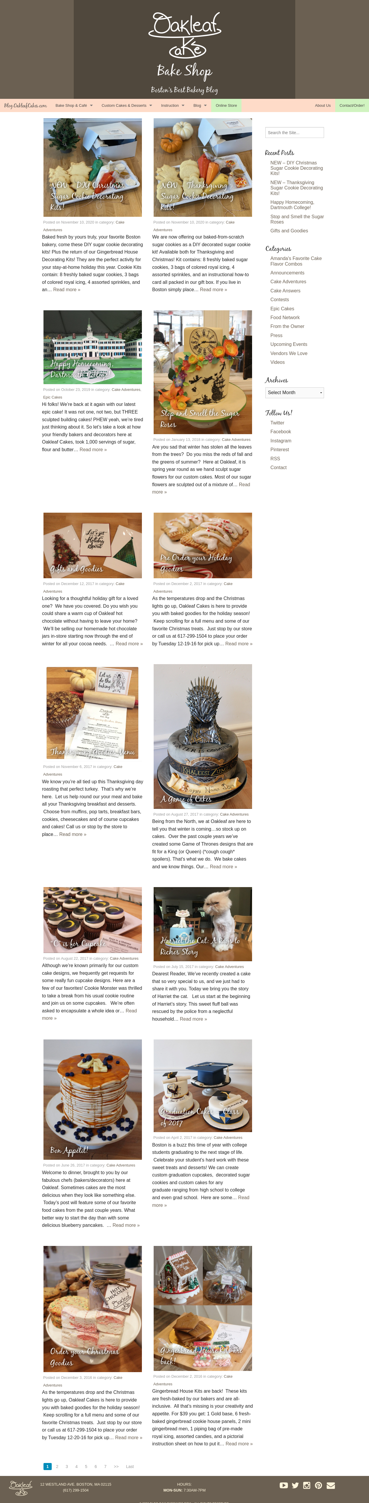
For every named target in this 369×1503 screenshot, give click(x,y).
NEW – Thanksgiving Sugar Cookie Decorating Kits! (297, 188)
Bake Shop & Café (71, 105)
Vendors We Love (289, 353)
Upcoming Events (289, 344)
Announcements (288, 272)
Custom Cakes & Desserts (124, 105)
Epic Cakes (52, 397)
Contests (280, 299)
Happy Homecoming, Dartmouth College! (292, 205)
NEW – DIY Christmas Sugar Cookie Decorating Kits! (297, 168)
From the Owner (288, 326)
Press (277, 335)
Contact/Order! (352, 105)
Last (130, 1466)
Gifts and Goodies (289, 230)
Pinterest (280, 449)
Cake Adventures (126, 389)
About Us (323, 105)
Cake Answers (286, 290)
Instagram (281, 440)
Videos (278, 362)
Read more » (66, 289)
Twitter (277, 422)
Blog (197, 105)
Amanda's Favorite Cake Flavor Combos (296, 261)
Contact (279, 467)
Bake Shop (184, 71)
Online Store (226, 105)
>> (116, 1466)
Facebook (281, 431)
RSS (275, 458)
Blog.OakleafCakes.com (25, 105)
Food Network (285, 317)
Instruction (170, 105)
